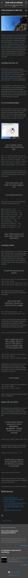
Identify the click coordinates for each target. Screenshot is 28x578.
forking (12, 74)
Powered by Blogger (14, 572)
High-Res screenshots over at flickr (13, 511)
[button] (26, 10)
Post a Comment (7, 521)
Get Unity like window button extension (13, 505)
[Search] (26, 3)
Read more (23, 546)
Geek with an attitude (14, 3)
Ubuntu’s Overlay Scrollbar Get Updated (13, 500)
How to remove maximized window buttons (15, 503)
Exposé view (15, 260)
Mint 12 (23, 85)
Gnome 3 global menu (9, 502)
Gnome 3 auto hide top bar (10, 498)
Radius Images (17, 575)
